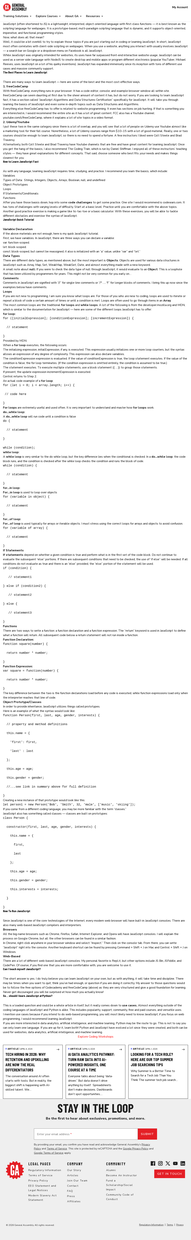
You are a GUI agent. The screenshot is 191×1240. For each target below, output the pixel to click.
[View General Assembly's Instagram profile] (160, 1163)
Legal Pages (39, 1164)
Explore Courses (47, 16)
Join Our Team (77, 1180)
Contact (72, 1186)
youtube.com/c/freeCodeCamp (22, 118)
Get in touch (169, 1174)
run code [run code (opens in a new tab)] (39, 417)
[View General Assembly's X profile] (168, 1163)
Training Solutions (15, 16)
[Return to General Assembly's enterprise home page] (15, 7)
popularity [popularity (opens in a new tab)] (93, 1010)
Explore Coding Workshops (95, 1037)
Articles (72, 1175)
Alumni (111, 1170)
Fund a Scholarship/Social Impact (119, 1185)
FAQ (70, 1191)
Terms (170, 1224)
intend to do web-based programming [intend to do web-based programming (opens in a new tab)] (73, 1014)
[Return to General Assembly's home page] (15, 1170)
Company (75, 1164)
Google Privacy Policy (135, 1148)
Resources (93, 16)
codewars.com (172, 202)
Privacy (180, 1224)
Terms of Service (57, 1148)
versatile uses (172, 1010)
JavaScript (9, 24)
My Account (180, 7)
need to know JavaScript (142, 1014)
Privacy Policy (38, 1180)
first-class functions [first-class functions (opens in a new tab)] (139, 24)
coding (123, 42)
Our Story (74, 1170)
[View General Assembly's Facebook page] (153, 1163)
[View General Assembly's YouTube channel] (175, 1163)
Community (116, 1164)
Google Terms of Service (48, 1153)
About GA (72, 16)
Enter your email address (54, 1134)
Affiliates (74, 1201)
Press (71, 1196)
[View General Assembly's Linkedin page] (183, 1163)
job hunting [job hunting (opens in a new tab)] (145, 109)
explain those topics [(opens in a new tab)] (67, 42)
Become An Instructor (121, 1175)
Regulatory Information (44, 1170)
